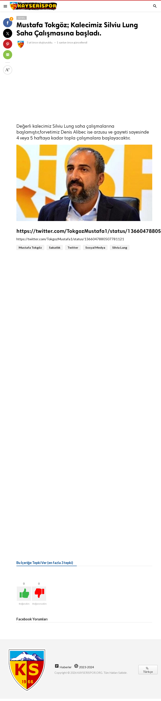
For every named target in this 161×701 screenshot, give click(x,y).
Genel (21, 17)
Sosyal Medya (95, 247)
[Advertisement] (35, 85)
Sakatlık (54, 247)
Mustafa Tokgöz (30, 247)
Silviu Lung (119, 247)
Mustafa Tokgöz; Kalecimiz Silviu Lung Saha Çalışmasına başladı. (77, 29)
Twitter (72, 247)
